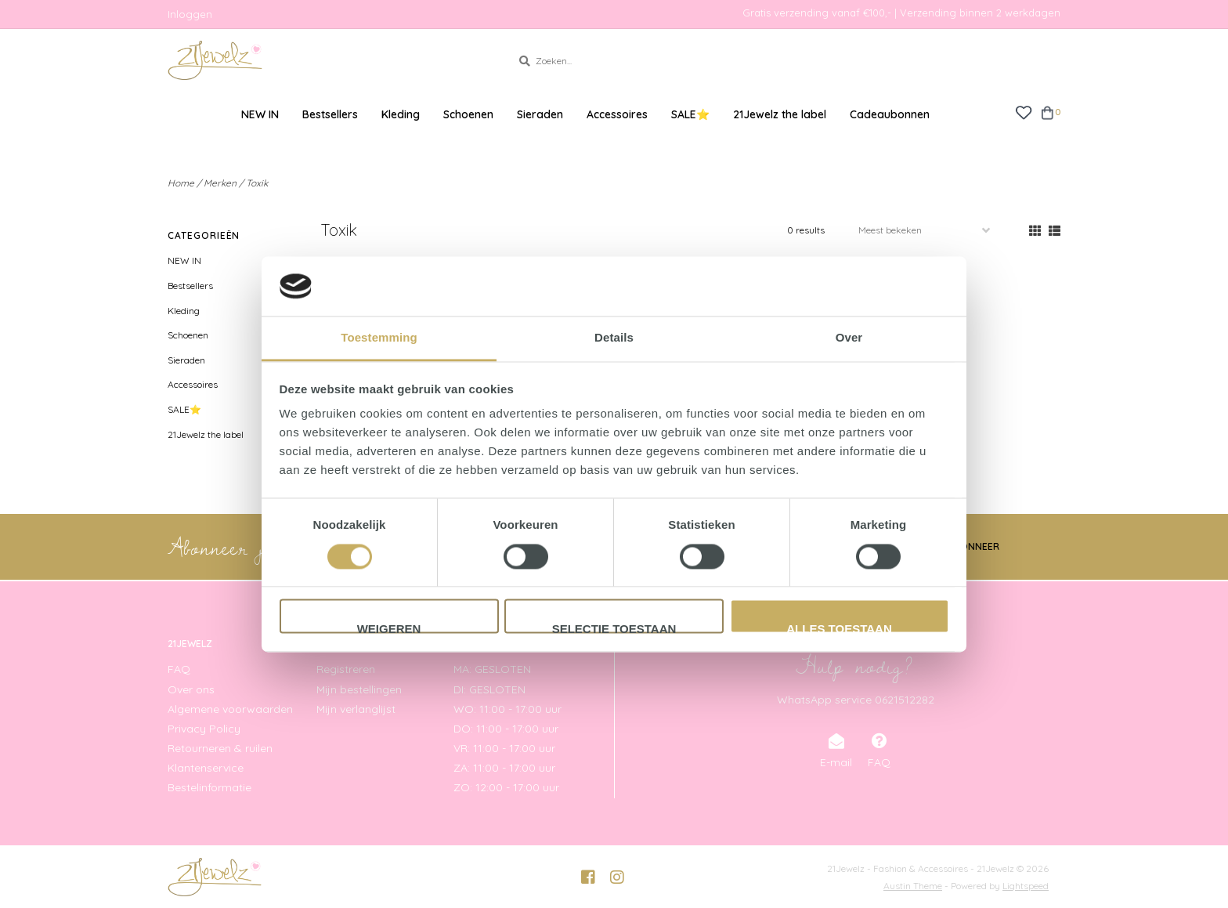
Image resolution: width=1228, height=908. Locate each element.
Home (181, 183)
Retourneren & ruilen (220, 748)
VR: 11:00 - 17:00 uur (504, 748)
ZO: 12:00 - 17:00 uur (506, 787)
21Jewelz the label (779, 114)
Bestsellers (330, 114)
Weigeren (389, 628)
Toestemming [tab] (379, 338)
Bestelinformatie (209, 787)
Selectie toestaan (614, 628)
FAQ (179, 669)
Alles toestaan (838, 628)
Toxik (257, 183)
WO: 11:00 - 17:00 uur (507, 709)
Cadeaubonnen (890, 114)
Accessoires (617, 114)
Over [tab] (849, 338)
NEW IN (260, 114)
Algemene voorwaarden (230, 709)
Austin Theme (912, 886)
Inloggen (190, 14)
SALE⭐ (690, 114)
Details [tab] (614, 338)
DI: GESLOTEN (489, 689)
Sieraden (540, 114)
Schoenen (468, 114)
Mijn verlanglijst (355, 709)
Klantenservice (206, 768)
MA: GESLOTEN (492, 669)
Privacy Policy (204, 729)
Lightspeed (1025, 886)
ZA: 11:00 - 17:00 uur (504, 768)
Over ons (191, 689)
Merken (220, 183)
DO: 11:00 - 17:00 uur (505, 729)
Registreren (345, 669)
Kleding (400, 114)
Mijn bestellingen (359, 689)
